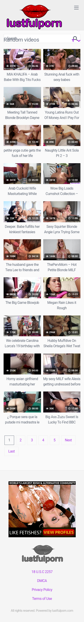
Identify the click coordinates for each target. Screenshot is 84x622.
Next (68, 440)
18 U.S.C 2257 (41, 572)
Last (11, 451)
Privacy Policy (42, 590)
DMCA (42, 581)
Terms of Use (42, 599)
